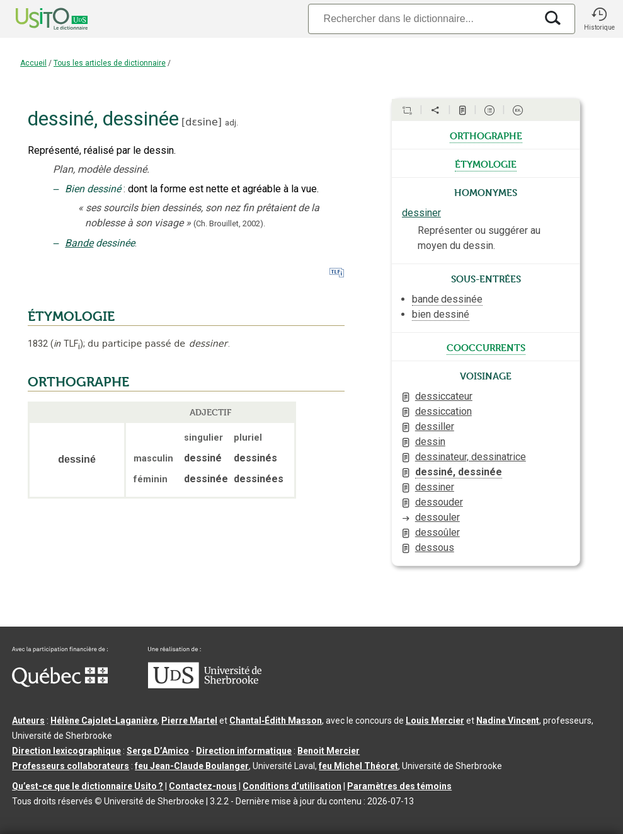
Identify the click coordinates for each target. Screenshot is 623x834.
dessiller (434, 426)
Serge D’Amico (158, 751)
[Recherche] (422, 18)
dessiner (421, 213)
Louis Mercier (435, 720)
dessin (430, 442)
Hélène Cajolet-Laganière (103, 720)
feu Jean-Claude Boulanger (192, 766)
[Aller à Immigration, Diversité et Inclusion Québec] (60, 684)
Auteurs (28, 720)
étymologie (486, 163)
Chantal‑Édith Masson (275, 720)
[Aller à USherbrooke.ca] (204, 685)
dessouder (439, 502)
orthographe (486, 134)
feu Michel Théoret (358, 766)
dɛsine (201, 122)
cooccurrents (486, 346)
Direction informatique (244, 751)
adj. (231, 122)
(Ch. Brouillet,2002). (229, 223)
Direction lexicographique (66, 751)
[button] (599, 19)
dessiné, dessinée (458, 472)
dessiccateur (443, 396)
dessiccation (443, 411)
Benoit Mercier (328, 751)
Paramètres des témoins (399, 786)
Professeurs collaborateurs (70, 766)
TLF (67, 344)
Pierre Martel (189, 720)
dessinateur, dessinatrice (470, 457)
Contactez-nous (203, 786)
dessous (434, 547)
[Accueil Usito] (38, 19)
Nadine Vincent (507, 720)
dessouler (437, 517)
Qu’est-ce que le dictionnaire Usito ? (87, 786)
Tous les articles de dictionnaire (110, 63)
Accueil (33, 63)
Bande (79, 243)
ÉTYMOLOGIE (71, 316)
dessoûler (437, 532)
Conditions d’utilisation (292, 786)
